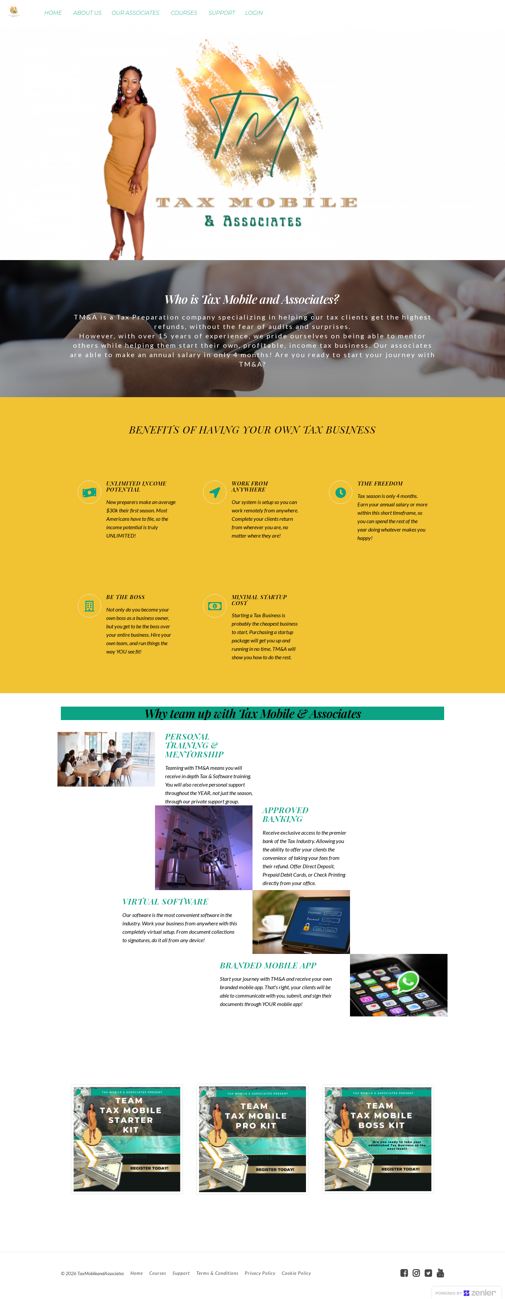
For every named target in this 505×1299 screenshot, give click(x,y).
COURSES (184, 13)
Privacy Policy (260, 1273)
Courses (157, 1273)
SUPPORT (221, 13)
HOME (53, 13)
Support (181, 1273)
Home (136, 1273)
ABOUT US (87, 13)
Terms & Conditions (217, 1273)
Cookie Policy (296, 1273)
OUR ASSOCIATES (135, 13)
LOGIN (254, 13)
